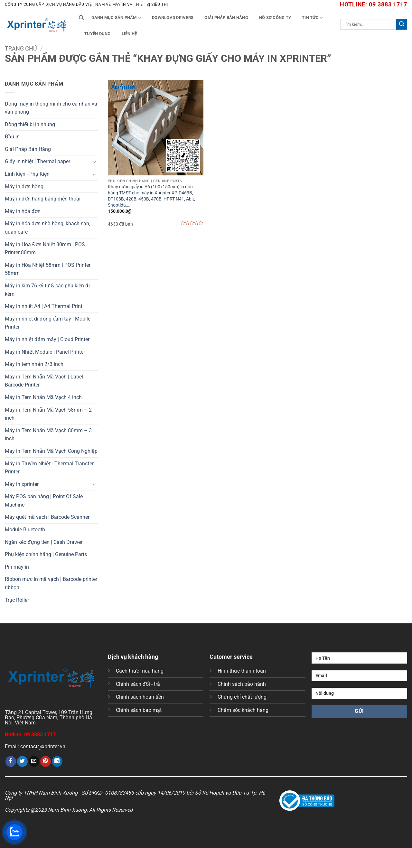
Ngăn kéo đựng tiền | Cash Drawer (43, 542)
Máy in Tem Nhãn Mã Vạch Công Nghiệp (51, 451)
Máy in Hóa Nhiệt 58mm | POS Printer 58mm (47, 269)
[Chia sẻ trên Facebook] (10, 761)
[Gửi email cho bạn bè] (34, 761)
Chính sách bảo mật (139, 710)
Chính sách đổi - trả (138, 684)
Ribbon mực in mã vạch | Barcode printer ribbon (51, 583)
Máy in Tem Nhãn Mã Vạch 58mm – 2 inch (48, 414)
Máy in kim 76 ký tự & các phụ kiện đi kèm (47, 290)
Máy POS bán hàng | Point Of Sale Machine (44, 500)
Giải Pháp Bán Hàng (226, 17)
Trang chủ (21, 48)
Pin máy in (17, 567)
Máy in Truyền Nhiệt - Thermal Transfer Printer (49, 468)
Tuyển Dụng (97, 33)
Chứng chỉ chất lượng (242, 697)
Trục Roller (17, 600)
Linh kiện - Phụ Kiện (27, 174)
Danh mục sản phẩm (116, 18)
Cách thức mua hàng (140, 671)
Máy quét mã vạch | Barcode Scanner (47, 517)
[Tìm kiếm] (81, 18)
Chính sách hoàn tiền (140, 697)
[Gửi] (401, 24)
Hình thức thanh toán (242, 671)
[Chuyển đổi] (94, 161)
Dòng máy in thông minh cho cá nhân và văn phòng (51, 108)
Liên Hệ (129, 33)
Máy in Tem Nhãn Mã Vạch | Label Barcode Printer (44, 381)
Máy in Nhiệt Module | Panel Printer (45, 352)
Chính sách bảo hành (242, 684)
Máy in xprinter (22, 484)
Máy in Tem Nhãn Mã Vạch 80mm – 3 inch (48, 434)
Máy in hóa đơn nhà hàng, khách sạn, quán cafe (47, 227)
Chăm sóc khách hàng (243, 710)
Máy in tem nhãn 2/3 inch (34, 364)
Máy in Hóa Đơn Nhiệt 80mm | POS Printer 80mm (45, 248)
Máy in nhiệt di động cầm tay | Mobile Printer (47, 323)
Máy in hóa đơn (23, 211)
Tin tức (312, 18)
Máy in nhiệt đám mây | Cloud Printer (47, 339)
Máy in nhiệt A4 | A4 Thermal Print (43, 306)
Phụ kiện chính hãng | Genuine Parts (46, 554)
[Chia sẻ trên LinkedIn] (57, 761)
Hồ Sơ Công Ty (275, 17)
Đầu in (12, 137)
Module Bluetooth (25, 530)
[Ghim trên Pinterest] (45, 761)
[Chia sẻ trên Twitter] (22, 761)
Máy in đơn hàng (24, 186)
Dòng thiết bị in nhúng (30, 124)
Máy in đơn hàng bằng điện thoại (42, 199)
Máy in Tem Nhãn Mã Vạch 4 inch (43, 397)
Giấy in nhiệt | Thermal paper (37, 161)
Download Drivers (172, 17)
